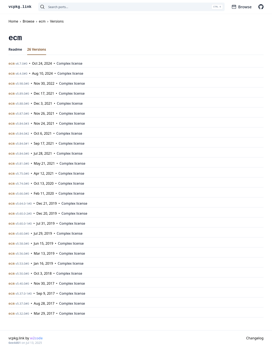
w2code (36, 338)
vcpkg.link (19, 7)
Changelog (255, 338)
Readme (15, 49)
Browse (241, 6)
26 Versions (36, 49)
